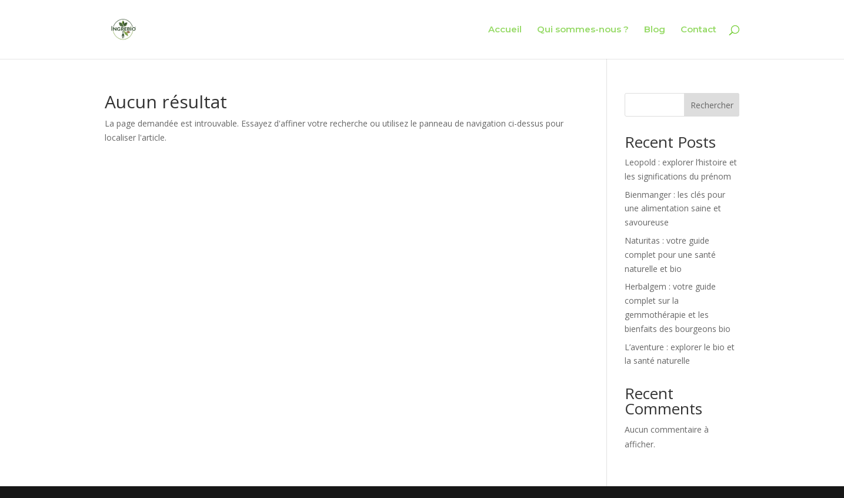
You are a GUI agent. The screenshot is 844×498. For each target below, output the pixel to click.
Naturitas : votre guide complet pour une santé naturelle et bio (670, 254)
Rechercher (711, 105)
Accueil (505, 30)
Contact (698, 30)
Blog (654, 30)
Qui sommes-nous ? (583, 30)
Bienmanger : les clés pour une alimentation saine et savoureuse (675, 208)
